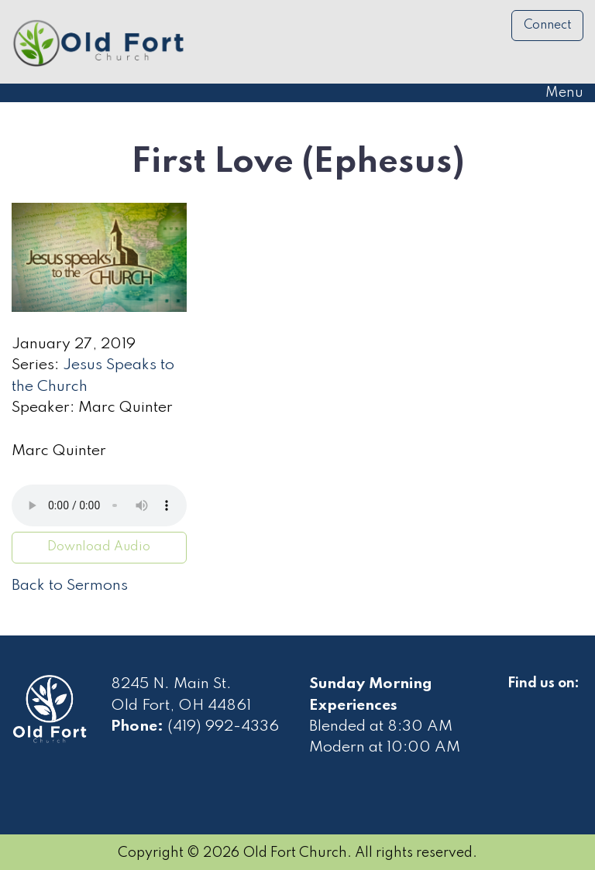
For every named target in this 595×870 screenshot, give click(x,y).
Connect (548, 25)
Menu (556, 93)
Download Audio (98, 547)
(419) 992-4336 (223, 727)
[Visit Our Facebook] (519, 701)
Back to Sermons (70, 586)
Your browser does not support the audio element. (99, 505)
